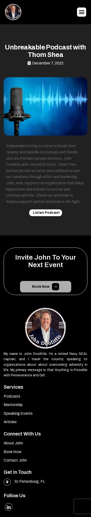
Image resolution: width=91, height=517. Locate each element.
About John (13, 443)
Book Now (12, 452)
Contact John (15, 460)
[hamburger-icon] (81, 12)
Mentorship (13, 405)
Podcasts (12, 396)
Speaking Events (18, 413)
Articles (10, 422)
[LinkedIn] (9, 507)
